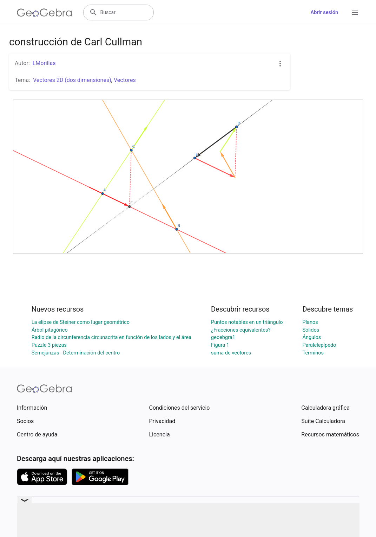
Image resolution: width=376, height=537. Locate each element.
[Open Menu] (355, 12)
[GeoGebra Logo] (44, 12)
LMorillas (44, 63)
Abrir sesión (324, 12)
